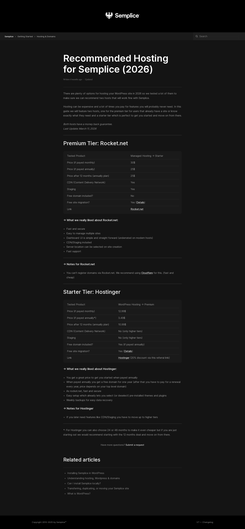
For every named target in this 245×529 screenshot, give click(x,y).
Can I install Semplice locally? (84, 483)
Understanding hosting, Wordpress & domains (93, 478)
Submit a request (135, 444)
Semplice (9, 36)
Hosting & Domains (46, 36)
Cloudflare (147, 272)
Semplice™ (61, 522)
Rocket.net (137, 209)
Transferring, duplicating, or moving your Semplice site (98, 488)
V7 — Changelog (205, 522)
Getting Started (25, 36)
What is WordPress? (78, 493)
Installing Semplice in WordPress (85, 473)
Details (140, 202)
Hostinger (123, 357)
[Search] (219, 36)
